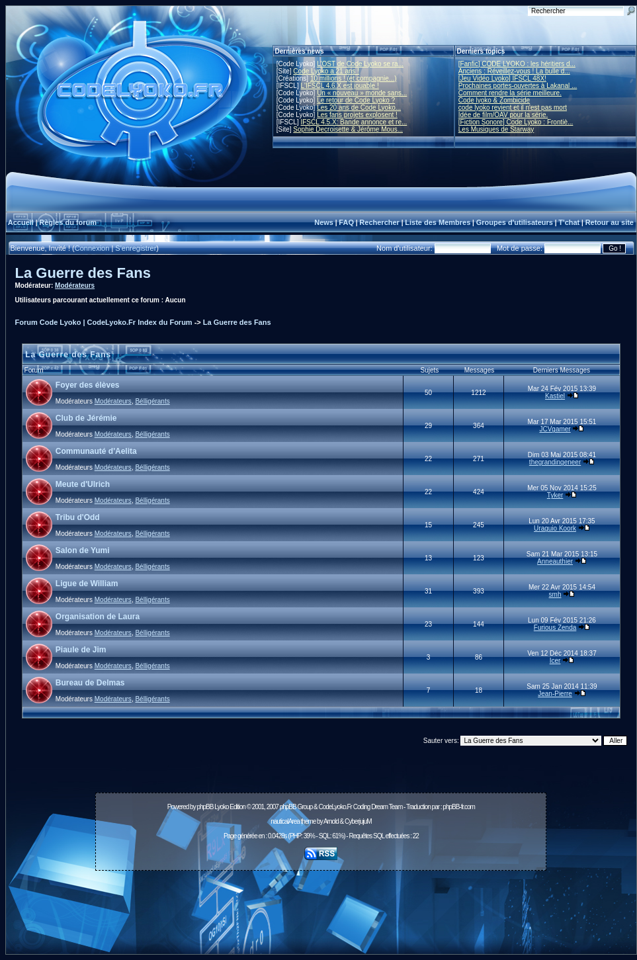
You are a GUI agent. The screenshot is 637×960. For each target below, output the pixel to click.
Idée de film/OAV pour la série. (503, 114)
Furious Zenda (555, 627)
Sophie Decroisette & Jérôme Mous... (348, 129)
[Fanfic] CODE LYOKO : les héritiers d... (516, 63)
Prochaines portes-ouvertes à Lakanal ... (517, 85)
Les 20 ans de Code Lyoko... (359, 107)
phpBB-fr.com (459, 806)
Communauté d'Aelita (96, 451)
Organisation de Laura (98, 616)
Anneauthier (555, 561)
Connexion (92, 248)
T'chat (568, 222)
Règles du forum (68, 222)
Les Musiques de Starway (496, 129)
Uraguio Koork (555, 528)
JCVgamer (554, 429)
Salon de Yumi (83, 550)
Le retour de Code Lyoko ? (356, 100)
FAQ (346, 222)
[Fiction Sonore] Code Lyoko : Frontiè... (515, 122)
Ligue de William (87, 583)
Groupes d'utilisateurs (514, 222)
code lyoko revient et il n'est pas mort (512, 107)
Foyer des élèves (88, 385)
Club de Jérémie (86, 418)
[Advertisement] (321, 905)
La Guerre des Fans (83, 273)
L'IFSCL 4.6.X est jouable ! (339, 85)
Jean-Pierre (555, 693)
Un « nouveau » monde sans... (362, 93)
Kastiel (555, 396)
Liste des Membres (437, 222)
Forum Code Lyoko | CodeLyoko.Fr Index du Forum (103, 322)
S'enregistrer (135, 248)
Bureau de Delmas (90, 682)
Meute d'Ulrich (83, 484)
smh (555, 594)
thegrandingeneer (555, 462)
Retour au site (609, 222)
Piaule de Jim (81, 649)
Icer (555, 660)
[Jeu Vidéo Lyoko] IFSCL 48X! (502, 78)
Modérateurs (75, 285)
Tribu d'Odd (78, 517)
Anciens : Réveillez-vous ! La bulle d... (514, 71)
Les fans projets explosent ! (357, 114)
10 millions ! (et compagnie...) (353, 78)
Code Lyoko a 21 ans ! (326, 71)
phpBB (204, 806)
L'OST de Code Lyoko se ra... (360, 63)
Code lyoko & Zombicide (494, 100)
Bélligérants (152, 401)
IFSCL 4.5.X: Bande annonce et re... (353, 122)
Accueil (21, 222)
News (323, 222)
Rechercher (379, 222)
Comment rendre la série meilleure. (510, 93)
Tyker (555, 495)
